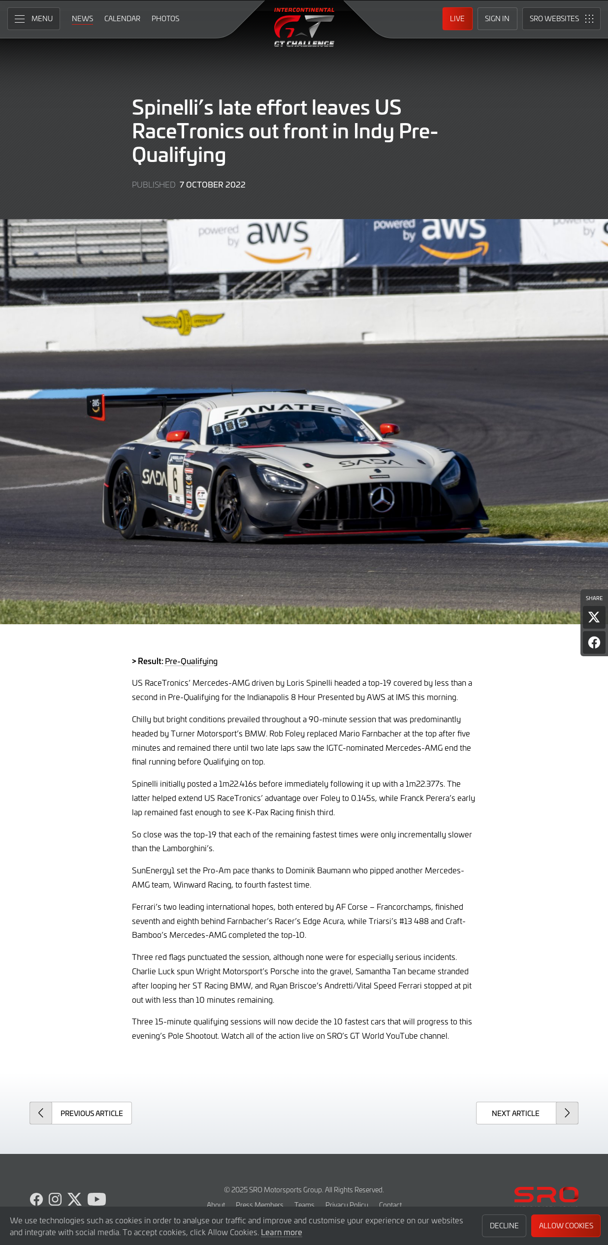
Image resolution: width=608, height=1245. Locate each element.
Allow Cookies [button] (566, 1225)
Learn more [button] (281, 1231)
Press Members (260, 1205)
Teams (304, 1205)
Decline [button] (504, 1225)
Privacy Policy (346, 1205)
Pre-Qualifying (191, 660)
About (216, 1205)
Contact (390, 1205)
